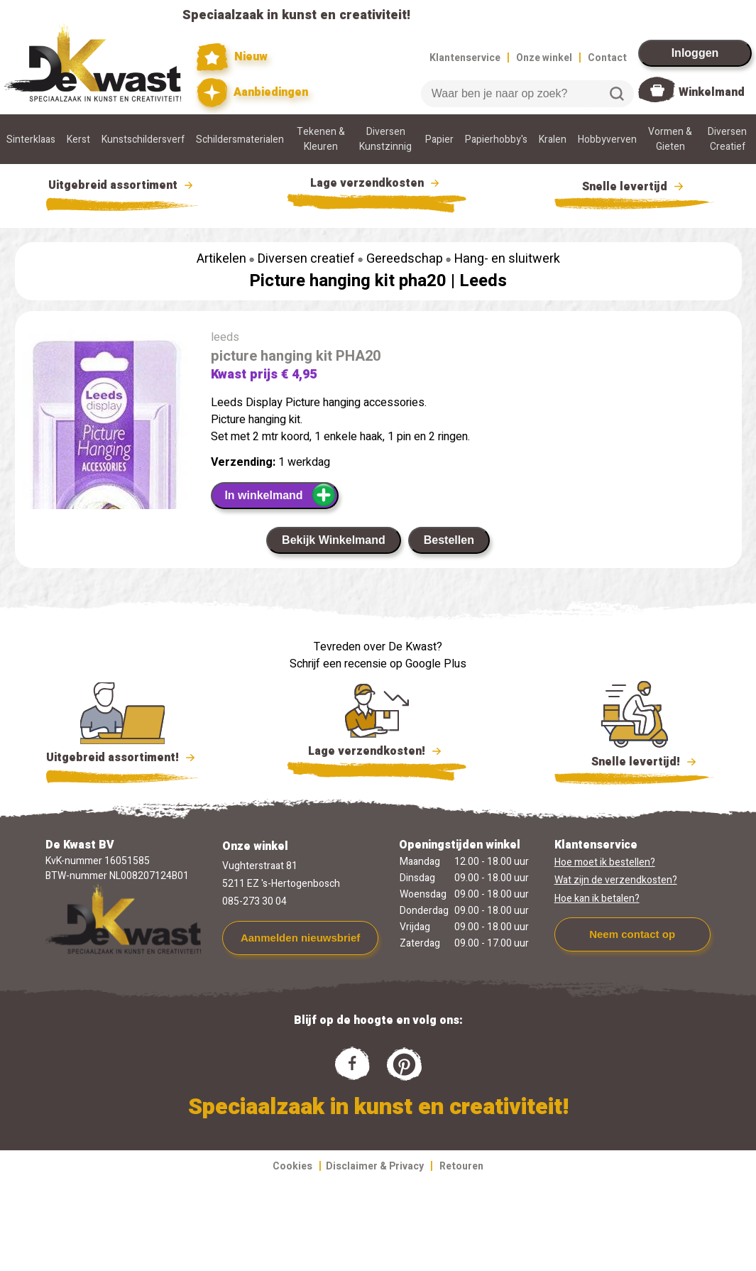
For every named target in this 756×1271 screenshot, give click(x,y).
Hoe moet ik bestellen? (604, 862)
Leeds (483, 280)
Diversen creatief (306, 258)
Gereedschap (404, 258)
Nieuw (232, 57)
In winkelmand (280, 495)
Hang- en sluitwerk (507, 258)
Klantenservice (464, 57)
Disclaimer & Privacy (375, 1166)
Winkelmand (712, 92)
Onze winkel (544, 57)
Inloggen (695, 53)
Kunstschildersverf (143, 139)
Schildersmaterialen (240, 139)
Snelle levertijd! (634, 760)
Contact (607, 57)
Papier (439, 139)
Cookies (292, 1166)
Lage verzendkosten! (377, 753)
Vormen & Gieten (670, 139)
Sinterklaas (30, 139)
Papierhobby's (496, 139)
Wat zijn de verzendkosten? (615, 880)
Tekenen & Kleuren (321, 139)
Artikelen (221, 258)
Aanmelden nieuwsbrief (300, 938)
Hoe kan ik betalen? (597, 898)
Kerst (78, 139)
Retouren (461, 1166)
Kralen (552, 139)
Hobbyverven (607, 139)
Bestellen (449, 540)
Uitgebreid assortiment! (122, 757)
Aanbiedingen (252, 92)
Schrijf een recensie (338, 663)
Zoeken (617, 94)
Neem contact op (632, 934)
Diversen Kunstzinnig (385, 139)
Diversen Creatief (727, 139)
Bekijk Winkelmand (333, 540)
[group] (106, 468)
